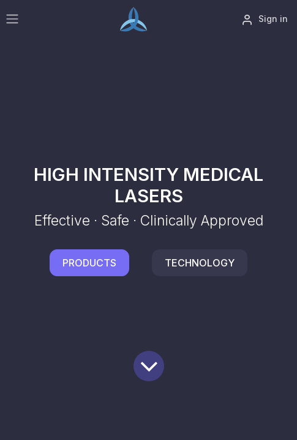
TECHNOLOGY (200, 263)
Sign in (264, 19)
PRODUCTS (89, 263)
